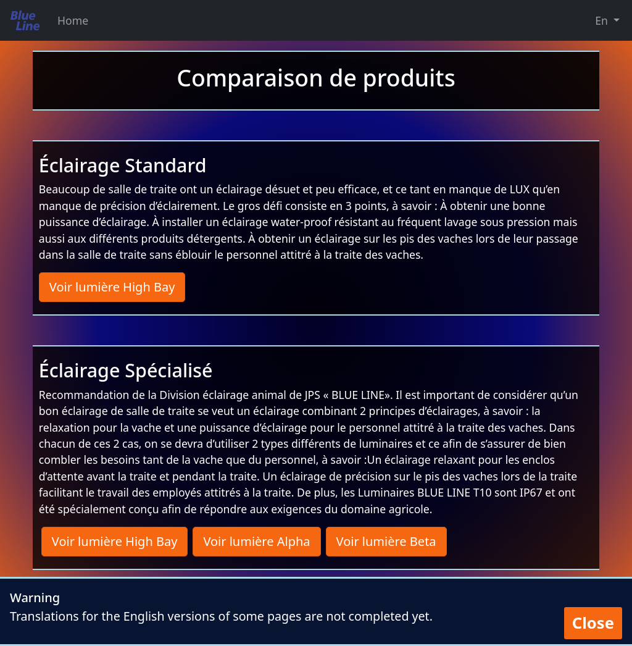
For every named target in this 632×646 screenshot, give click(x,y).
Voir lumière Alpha (256, 541)
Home (72, 20)
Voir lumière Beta (386, 541)
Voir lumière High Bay (112, 287)
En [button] (602, 20)
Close (593, 623)
